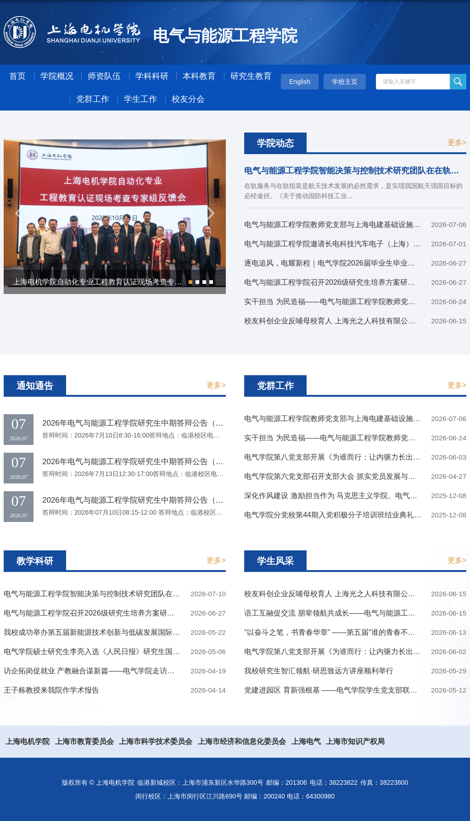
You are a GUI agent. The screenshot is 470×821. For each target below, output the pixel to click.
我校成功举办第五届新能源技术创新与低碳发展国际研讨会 (99, 632)
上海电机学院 (28, 741)
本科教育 (199, 76)
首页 (17, 76)
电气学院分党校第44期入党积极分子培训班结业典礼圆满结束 (343, 515)
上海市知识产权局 (355, 741)
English (299, 81)
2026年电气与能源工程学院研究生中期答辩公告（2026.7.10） (150, 423)
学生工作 (140, 99)
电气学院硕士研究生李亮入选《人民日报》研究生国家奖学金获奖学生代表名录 (132, 651)
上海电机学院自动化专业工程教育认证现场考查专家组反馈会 (112, 282)
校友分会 (188, 99)
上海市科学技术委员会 (155, 741)
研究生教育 (251, 76)
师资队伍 (104, 76)
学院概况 (56, 76)
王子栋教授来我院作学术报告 (51, 690)
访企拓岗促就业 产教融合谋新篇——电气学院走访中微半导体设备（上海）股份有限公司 (148, 671)
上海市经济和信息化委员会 (242, 741)
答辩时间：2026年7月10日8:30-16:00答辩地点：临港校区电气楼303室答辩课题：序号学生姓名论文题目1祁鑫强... (205, 435)
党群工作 (92, 99)
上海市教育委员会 (84, 741)
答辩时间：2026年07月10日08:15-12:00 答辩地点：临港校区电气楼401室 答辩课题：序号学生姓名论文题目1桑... (204, 512)
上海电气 (306, 741)
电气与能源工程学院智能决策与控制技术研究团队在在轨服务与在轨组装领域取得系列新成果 (154, 594)
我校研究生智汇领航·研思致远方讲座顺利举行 (318, 671)
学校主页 (345, 81)
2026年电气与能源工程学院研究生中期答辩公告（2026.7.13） (150, 461)
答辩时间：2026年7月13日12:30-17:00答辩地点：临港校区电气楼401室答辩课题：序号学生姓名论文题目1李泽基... (207, 473)
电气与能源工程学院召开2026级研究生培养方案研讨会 (333, 282)
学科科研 (151, 76)
